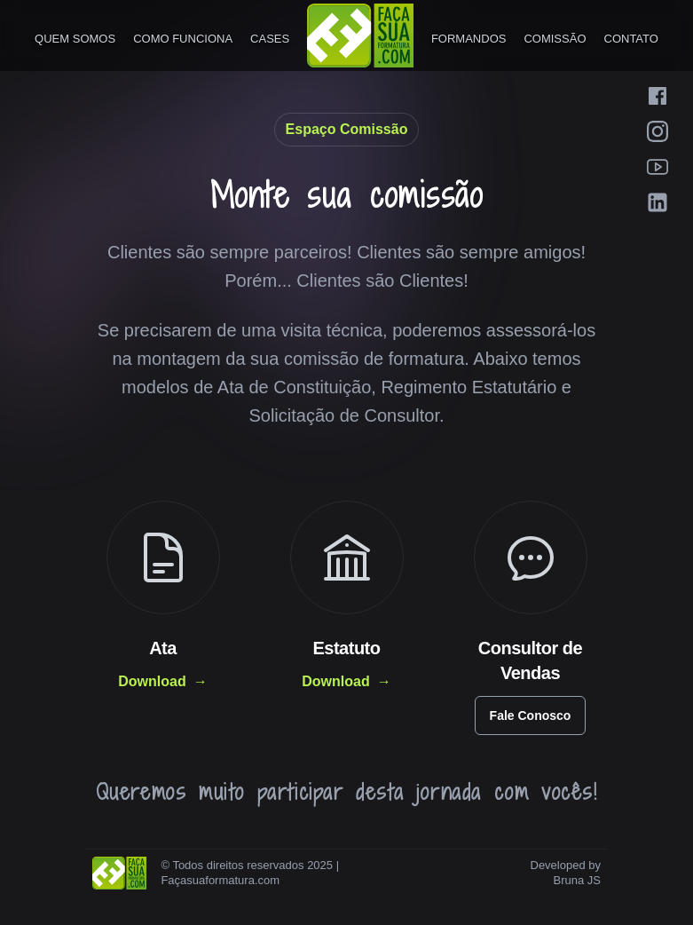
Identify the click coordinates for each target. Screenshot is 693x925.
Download (162, 681)
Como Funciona (182, 38)
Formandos (469, 38)
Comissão (555, 38)
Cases (269, 38)
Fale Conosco (530, 715)
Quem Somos (75, 38)
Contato (631, 38)
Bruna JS (577, 880)
